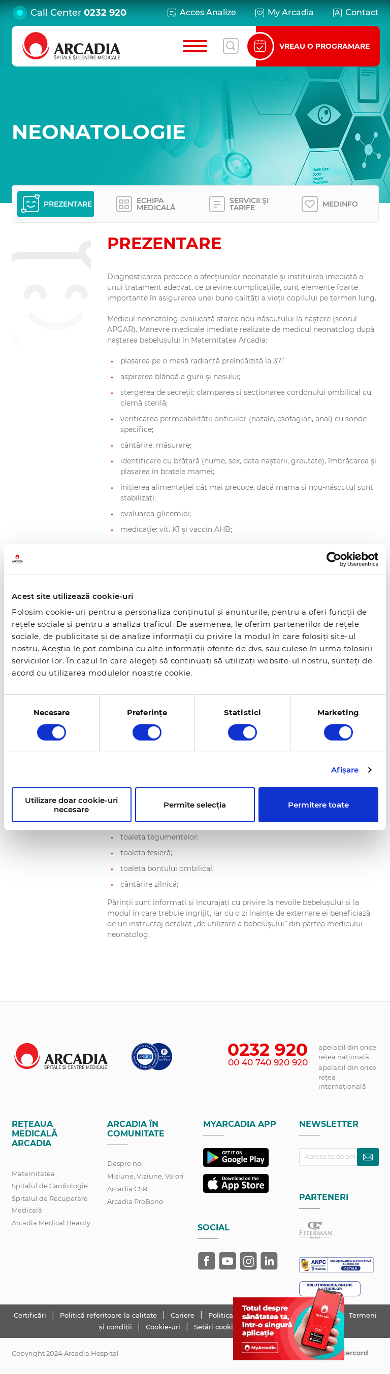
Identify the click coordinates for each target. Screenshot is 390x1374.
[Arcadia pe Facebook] (207, 1261)
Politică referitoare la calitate (109, 1315)
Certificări (31, 1315)
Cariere (184, 1315)
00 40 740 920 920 (268, 1062)
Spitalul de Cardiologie (50, 1186)
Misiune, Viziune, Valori (145, 1176)
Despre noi (125, 1163)
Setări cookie (215, 1327)
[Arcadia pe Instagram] (248, 1261)
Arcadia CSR (127, 1189)
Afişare (345, 770)
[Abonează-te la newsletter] (368, 1157)
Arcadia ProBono (135, 1201)
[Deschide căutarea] (230, 46)
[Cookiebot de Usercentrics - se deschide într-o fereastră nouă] (333, 558)
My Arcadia (284, 12)
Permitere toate (318, 805)
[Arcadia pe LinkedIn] (269, 1261)
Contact (355, 12)
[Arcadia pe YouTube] (227, 1261)
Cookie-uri (164, 1327)
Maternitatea (33, 1173)
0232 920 (105, 12)
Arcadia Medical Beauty (51, 1223)
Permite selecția (195, 805)
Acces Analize (201, 12)
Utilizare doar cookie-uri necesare (71, 804)
